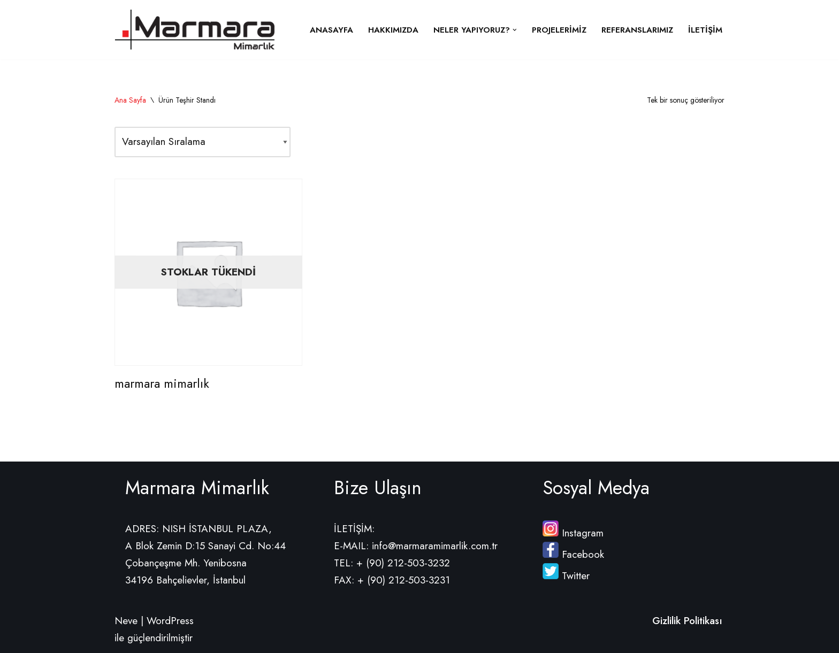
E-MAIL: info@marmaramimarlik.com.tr (416, 546)
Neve (126, 620)
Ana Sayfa (130, 100)
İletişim (705, 30)
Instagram (573, 533)
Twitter (566, 576)
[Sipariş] (203, 142)
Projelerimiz (559, 30)
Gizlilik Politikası (687, 620)
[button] (515, 30)
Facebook (573, 554)
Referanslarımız (637, 30)
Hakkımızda (393, 30)
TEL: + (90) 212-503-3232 (392, 563)
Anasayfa (331, 30)
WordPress (170, 620)
